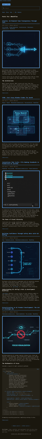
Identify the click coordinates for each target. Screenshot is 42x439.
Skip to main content (5, 0)
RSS (15, 12)
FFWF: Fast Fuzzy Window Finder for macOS (17, 97)
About (3, 12)
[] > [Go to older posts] (26, 426)
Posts (7, 12)
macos (4, 102)
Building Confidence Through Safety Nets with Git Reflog (20, 234)
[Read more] (5, 93)
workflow (12, 28)
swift (8, 102)
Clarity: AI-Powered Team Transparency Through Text (19, 21)
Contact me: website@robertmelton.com (21, 433)
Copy (38, 369)
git (3, 239)
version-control (10, 239)
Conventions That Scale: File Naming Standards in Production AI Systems (20, 162)
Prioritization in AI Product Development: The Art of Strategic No (21, 308)
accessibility (28, 102)
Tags (11, 12)
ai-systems (5, 27)
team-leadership (14, 27)
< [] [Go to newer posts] (16, 426)
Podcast (19, 12)
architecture (23, 27)
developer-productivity (17, 102)
